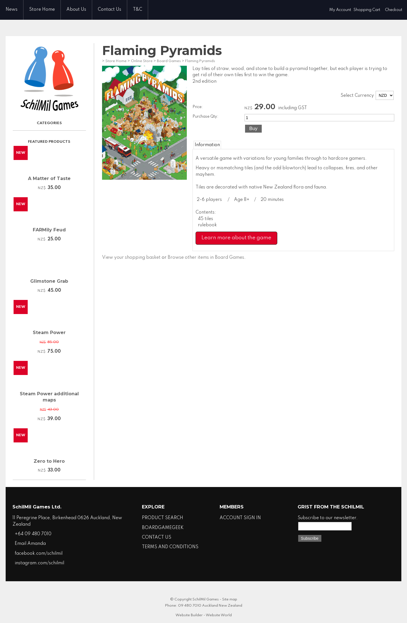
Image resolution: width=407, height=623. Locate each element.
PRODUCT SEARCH (162, 518)
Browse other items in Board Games (206, 257)
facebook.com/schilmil (38, 553)
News (12, 9)
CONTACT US (156, 537)
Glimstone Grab (49, 281)
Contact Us (109, 9)
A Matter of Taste (49, 178)
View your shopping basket (131, 257)
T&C (137, 9)
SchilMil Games (205, 599)
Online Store (142, 61)
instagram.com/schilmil (39, 563)
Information (207, 145)
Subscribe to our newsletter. (328, 518)
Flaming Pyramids (200, 61)
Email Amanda (30, 543)
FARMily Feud (49, 229)
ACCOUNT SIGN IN (240, 518)
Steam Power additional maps (49, 397)
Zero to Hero (49, 461)
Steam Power (49, 332)
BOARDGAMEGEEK (163, 528)
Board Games (169, 61)
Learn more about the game (236, 237)
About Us (76, 9)
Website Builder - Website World (204, 615)
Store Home (42, 9)
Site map (229, 599)
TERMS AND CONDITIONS (170, 547)
